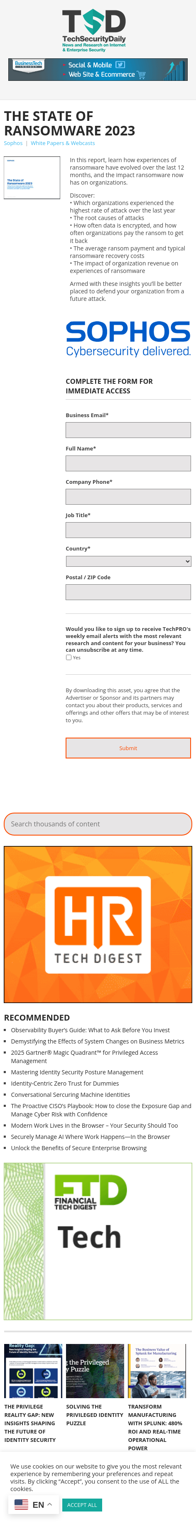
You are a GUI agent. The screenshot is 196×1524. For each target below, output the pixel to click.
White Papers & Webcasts (63, 143)
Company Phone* (89, 481)
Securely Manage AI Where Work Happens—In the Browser (90, 1137)
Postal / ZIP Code (88, 577)
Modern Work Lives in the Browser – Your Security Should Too (94, 1125)
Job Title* (78, 515)
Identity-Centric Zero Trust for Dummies (65, 1083)
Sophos (13, 143)
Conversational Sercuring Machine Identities (70, 1095)
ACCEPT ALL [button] (82, 1505)
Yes (77, 657)
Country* (78, 548)
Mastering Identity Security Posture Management (77, 1072)
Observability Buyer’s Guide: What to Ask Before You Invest (90, 1030)
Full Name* (81, 448)
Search (180, 822)
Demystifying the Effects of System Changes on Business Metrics (97, 1041)
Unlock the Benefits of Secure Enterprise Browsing (79, 1148)
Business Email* (87, 415)
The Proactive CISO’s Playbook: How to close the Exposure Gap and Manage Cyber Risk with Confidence (101, 1110)
